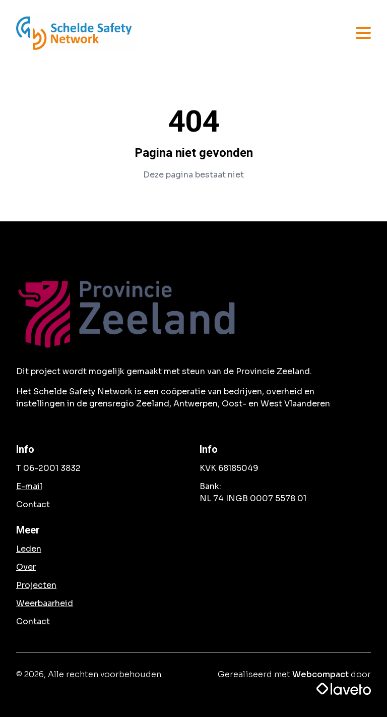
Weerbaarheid (44, 603)
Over (26, 567)
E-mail (29, 486)
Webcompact (320, 674)
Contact (33, 621)
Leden (28, 549)
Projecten (36, 585)
